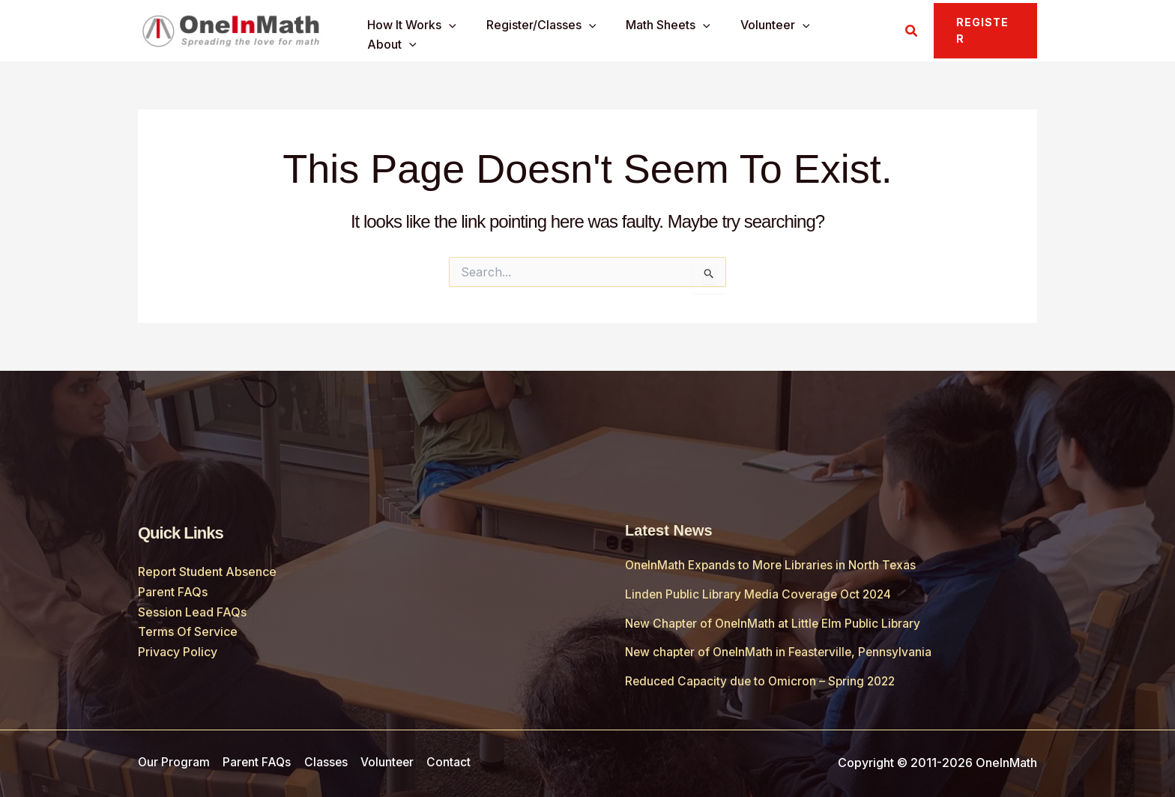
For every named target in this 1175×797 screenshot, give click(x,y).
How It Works (423, 31)
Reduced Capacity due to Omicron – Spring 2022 (763, 680)
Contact (449, 761)
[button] (909, 31)
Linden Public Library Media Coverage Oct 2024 (761, 594)
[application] (460, 31)
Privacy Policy (177, 650)
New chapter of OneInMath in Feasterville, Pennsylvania (782, 650)
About (851, 31)
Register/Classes (546, 31)
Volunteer (768, 31)
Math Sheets (667, 31)
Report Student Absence (207, 571)
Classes (326, 761)
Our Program (174, 761)
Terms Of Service (188, 630)
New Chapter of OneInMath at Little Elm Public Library (776, 622)
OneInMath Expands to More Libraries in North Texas (773, 564)
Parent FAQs (173, 591)
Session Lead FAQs (192, 611)
